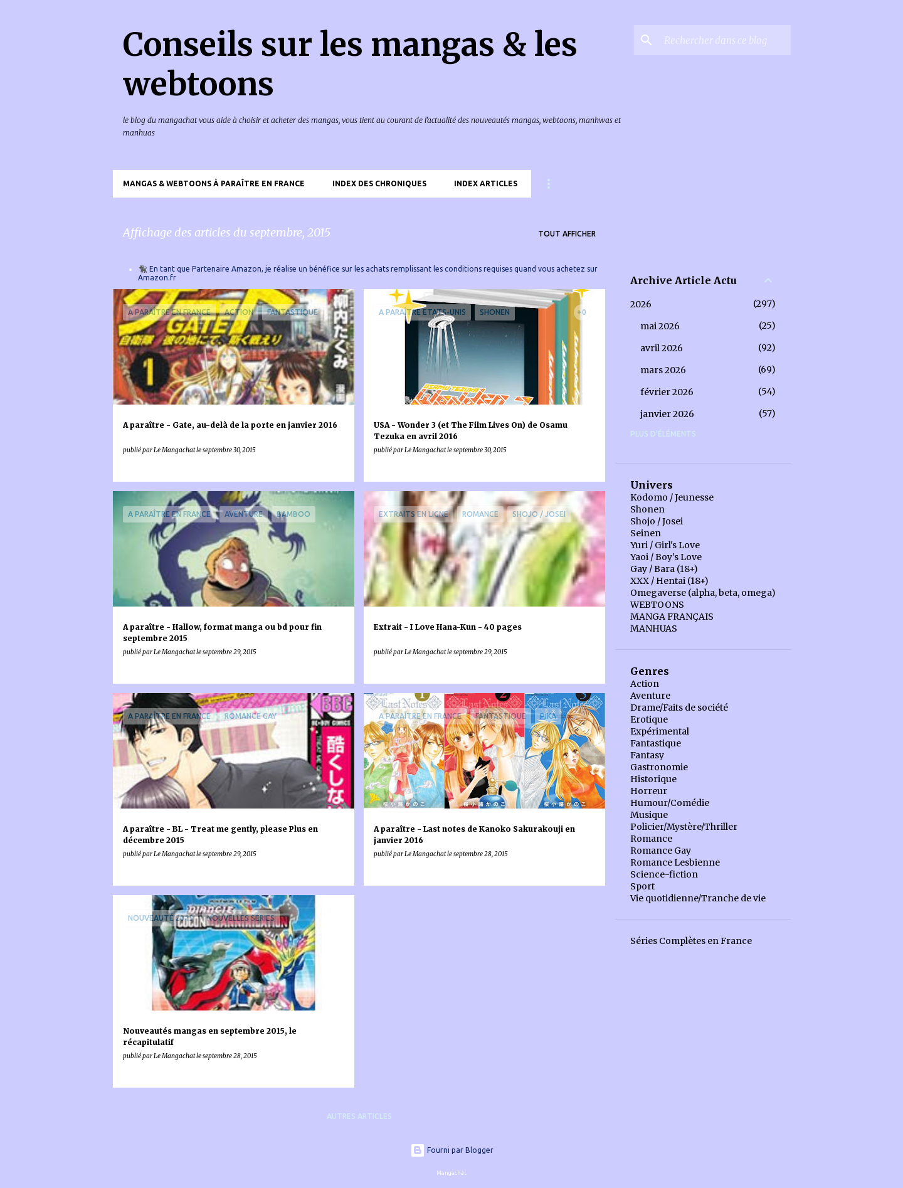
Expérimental (659, 731)
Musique (649, 814)
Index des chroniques (379, 183)
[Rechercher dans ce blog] (725, 40)
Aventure (650, 695)
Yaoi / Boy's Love (666, 557)
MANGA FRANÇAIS (672, 616)
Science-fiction (664, 874)
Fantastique (655, 743)
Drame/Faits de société (679, 707)
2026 (641, 304)
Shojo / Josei (656, 521)
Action (644, 683)
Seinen (645, 533)
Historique (653, 779)
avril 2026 (661, 348)
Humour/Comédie (669, 803)
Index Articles (485, 183)
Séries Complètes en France (691, 941)
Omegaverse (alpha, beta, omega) (703, 592)
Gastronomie (659, 767)
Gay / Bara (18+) (664, 569)
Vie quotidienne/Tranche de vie (698, 898)
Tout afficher (567, 234)
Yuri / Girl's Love (665, 545)
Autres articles (359, 1116)
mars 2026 (663, 370)
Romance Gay (660, 850)
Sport (642, 886)
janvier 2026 (667, 414)
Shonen (647, 509)
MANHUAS (653, 628)
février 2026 (667, 392)
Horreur (648, 791)
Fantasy (647, 755)
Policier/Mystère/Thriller (683, 826)
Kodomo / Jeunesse (672, 497)
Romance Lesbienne (675, 862)
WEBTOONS (657, 604)
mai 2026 (660, 326)
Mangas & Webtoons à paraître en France (214, 183)
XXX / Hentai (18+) (669, 580)
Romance (651, 838)
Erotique (649, 719)
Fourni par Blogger (452, 1150)
